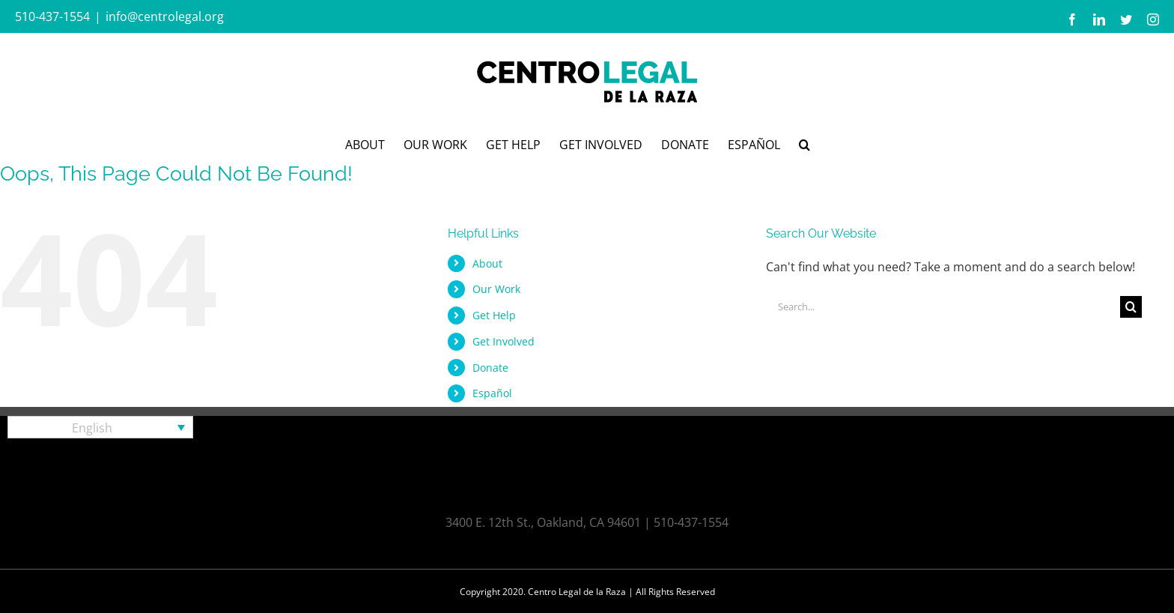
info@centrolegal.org (165, 16)
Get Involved (503, 341)
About (487, 263)
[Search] (1131, 307)
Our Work (496, 289)
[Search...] (943, 307)
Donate (490, 367)
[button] (804, 143)
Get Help (494, 315)
